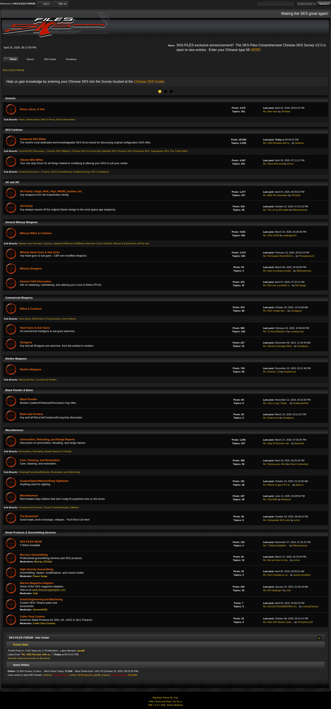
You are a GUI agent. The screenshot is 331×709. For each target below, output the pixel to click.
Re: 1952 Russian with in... (277, 143)
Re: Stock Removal (273, 163)
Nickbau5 (286, 499)
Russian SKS (125, 151)
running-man (297, 331)
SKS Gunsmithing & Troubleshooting (70, 171)
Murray (38, 561)
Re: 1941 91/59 (271, 235)
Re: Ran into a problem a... (277, 285)
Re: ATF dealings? (272, 590)
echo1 (290, 163)
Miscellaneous (29, 495)
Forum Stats (18, 644)
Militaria (75, 507)
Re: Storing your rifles (274, 464)
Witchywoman (300, 210)
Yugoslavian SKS (160, 151)
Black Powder (28, 399)
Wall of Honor (48, 119)
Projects (45, 171)
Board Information (65, 119)
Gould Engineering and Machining (41, 599)
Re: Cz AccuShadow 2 (275, 331)
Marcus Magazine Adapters (37, 582)
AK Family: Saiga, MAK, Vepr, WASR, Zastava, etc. (51, 191)
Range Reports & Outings (58, 451)
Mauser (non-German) (30, 243)
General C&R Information (35, 281)
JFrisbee (285, 111)
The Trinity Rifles (179, 151)
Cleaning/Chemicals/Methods (34, 472)
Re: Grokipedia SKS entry (276, 520)
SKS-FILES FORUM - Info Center (29, 637)
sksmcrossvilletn (302, 574)
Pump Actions (53, 318)
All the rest (143, 243)
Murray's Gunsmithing (34, 554)
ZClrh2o (47, 561)
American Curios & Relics (98, 243)
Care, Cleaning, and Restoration (40, 460)
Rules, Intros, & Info (32, 109)
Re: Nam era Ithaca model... (278, 270)
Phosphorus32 (306, 256)
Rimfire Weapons (30, 369)
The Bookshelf (29, 516)
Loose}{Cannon (310, 606)
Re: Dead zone (271, 417)
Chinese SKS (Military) (59, 151)
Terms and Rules (163, 701)
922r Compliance (100, 171)
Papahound (290, 371)
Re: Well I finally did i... (275, 310)
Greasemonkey (119, 675)
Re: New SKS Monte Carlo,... (278, 622)
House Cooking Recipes (56, 507)
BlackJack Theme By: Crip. (165, 698)
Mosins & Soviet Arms (124, 243)
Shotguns (26, 342)
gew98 (80, 650)
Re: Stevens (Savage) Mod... (278, 346)
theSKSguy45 (85, 675)
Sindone (299, 143)
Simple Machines (175, 705)
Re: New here (270, 111)
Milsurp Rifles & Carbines (36, 233)
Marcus (300, 484)
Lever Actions (69, 318)
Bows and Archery (31, 413)
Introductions (33, 119)
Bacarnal (299, 443)
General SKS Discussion (32, 151)
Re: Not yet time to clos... (276, 560)
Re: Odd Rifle (270, 499)
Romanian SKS (141, 151)
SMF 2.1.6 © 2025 (156, 705)
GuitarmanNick (301, 403)
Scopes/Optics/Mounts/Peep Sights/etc (44, 481)
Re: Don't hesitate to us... (276, 574)
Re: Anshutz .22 (271, 371)
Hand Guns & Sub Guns (35, 327)
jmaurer (105, 675)
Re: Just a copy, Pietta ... (276, 403)
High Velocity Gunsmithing (36, 569)
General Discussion (29, 171)
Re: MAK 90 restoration (275, 195)
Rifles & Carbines (31, 308)
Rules (22, 119)
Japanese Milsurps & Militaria (68, 243)
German (48, 243)
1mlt (35, 593)
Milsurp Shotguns (31, 268)
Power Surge (40, 576)
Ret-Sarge (300, 285)
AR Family (26, 206)
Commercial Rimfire (46, 379)
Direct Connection (299, 464)
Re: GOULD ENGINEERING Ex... (280, 606)
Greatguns (296, 310)
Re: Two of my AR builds (276, 210)
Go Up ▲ (177, 701)
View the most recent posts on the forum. (29, 658)
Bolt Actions (38, 318)
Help (151, 701)
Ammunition (25, 451)
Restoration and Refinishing (65, 472)
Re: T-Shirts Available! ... (276, 545)
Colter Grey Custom (32, 616)
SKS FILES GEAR (31, 541)
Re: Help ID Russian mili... (277, 443)
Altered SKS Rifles (31, 159)
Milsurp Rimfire (26, 379)
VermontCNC (40, 609)
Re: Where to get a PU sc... (277, 484)
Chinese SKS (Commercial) (86, 151)
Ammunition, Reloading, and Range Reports (47, 439)
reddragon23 (290, 235)
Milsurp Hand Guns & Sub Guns (40, 252)
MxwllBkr (133, 675)
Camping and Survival (30, 507)
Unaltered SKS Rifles (33, 139)
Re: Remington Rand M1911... (279, 256)
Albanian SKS (109, 151)
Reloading (38, 451)
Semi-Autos (25, 318)
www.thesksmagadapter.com (48, 589)
